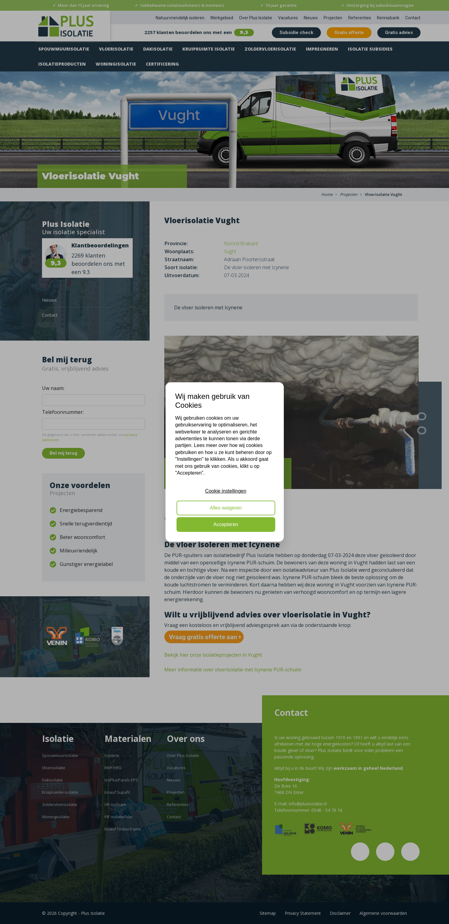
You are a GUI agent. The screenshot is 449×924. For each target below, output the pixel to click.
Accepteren (225, 524)
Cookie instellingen (225, 491)
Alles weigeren (226, 507)
